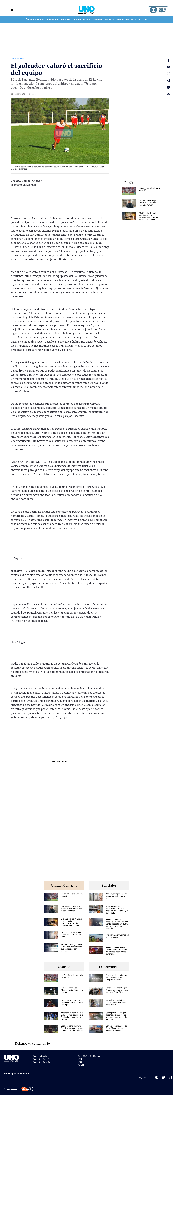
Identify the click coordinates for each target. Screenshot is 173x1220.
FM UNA (81, 1065)
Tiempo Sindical (125, 20)
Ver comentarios (60, 762)
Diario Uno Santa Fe (41, 1062)
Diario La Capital (40, 1056)
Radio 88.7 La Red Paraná (89, 1056)
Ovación (77, 20)
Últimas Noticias (35, 20)
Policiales (65, 20)
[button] (5, 10)
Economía (97, 20)
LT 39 (137, 20)
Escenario (109, 20)
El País (86, 20)
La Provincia (52, 20)
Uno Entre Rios (17, 58)
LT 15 (144, 20)
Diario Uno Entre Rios (42, 1059)
